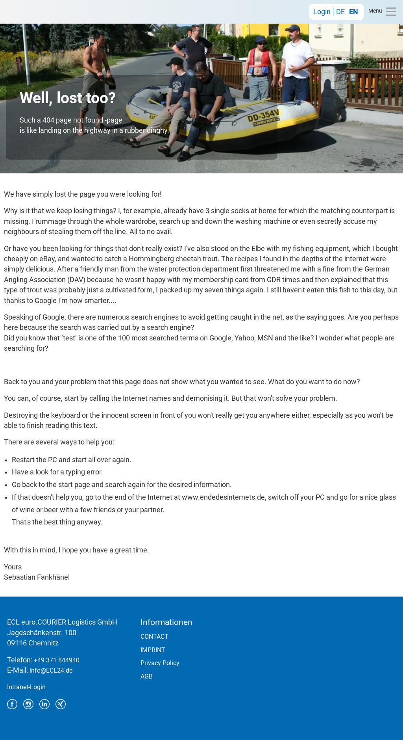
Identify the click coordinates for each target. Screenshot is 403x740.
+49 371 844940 (56, 660)
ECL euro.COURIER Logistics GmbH (41, 12)
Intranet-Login (26, 687)
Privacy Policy (159, 663)
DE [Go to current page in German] (340, 12)
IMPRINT (152, 650)
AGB (146, 676)
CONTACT (154, 636)
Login (322, 12)
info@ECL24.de (51, 670)
